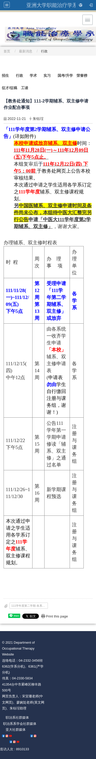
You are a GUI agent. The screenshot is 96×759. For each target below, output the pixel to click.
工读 (24, 88)
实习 (47, 75)
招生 (5, 75)
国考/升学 (65, 75)
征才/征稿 (9, 88)
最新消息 (25, 51)
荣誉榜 (82, 75)
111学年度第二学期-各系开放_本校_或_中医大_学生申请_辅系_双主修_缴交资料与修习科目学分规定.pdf (29, 605)
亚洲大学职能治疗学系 (52, 5)
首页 (7, 51)
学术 (33, 75)
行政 (19, 75)
